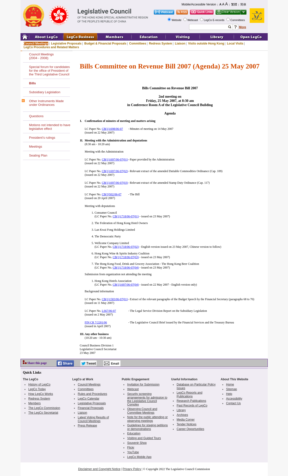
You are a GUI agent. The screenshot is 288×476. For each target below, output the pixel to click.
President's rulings (42, 137)
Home (230, 384)
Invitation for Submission (143, 384)
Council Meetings (36, 43)
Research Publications (191, 401)
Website (177, 20)
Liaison (180, 43)
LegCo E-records (214, 20)
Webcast (193, 20)
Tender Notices (187, 424)
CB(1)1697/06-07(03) (115, 182)
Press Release (87, 425)
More (242, 27)
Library (181, 410)
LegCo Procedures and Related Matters (51, 47)
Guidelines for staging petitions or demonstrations (147, 427)
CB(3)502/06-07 (111, 194)
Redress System (160, 43)
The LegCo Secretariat (43, 412)
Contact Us (233, 403)
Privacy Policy (132, 469)
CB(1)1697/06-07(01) (115, 159)
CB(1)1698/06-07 (112, 129)
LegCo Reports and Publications (189, 394)
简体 (243, 4)
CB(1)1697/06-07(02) (115, 171)
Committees (238, 20)
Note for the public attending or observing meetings (147, 419)
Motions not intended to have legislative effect (49, 127)
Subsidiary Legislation (44, 92)
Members (34, 403)
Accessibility (234, 398)
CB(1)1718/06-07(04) (126, 267)
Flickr (130, 447)
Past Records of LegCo (192, 405)
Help (229, 394)
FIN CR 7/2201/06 (96, 322)
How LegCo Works (40, 394)
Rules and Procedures (92, 394)
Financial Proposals (91, 408)
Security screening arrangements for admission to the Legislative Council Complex (147, 399)
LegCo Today (37, 389)
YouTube (133, 452)
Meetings (35, 146)
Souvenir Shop (137, 443)
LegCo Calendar (88, 398)
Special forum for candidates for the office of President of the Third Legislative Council (49, 70)
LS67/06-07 (109, 311)
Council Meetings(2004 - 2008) (41, 56)
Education (133, 433)
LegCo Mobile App (139, 457)
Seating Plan (38, 155)
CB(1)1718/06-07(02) (126, 247)
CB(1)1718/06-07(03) (126, 257)
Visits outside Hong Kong (206, 43)
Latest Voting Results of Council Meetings (93, 419)
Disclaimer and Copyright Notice (99, 469)
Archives (182, 415)
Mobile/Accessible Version (199, 4)
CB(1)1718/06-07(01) (126, 216)
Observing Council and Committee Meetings (142, 410)
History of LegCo (39, 384)
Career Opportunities (190, 429)
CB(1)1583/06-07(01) (115, 299)
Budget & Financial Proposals (105, 43)
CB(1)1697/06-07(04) (126, 284)
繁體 (234, 4)
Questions (36, 116)
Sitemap (231, 389)
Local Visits (235, 43)
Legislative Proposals (66, 43)
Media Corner (186, 419)
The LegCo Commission (44, 408)
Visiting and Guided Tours (144, 438)
